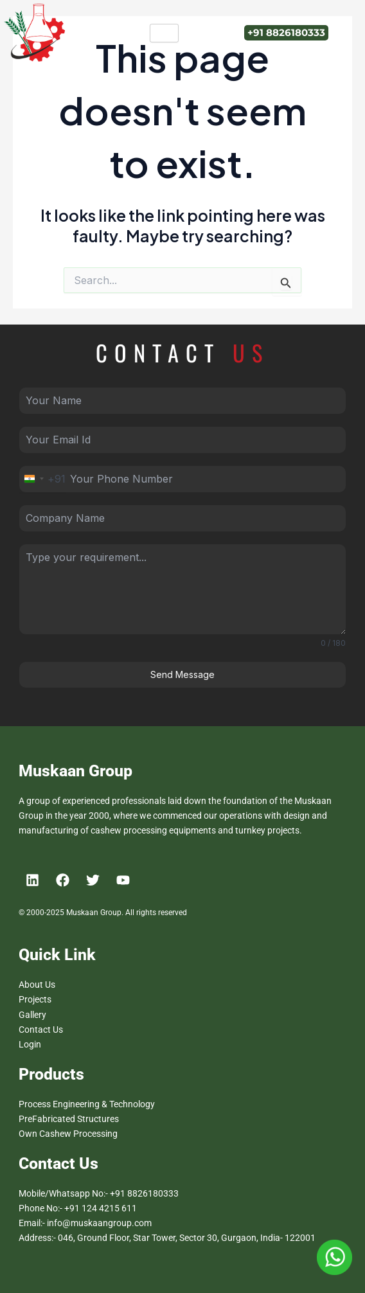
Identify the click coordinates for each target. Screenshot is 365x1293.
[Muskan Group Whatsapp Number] (334, 1256)
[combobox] (42, 479)
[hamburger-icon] (164, 33)
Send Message (182, 674)
